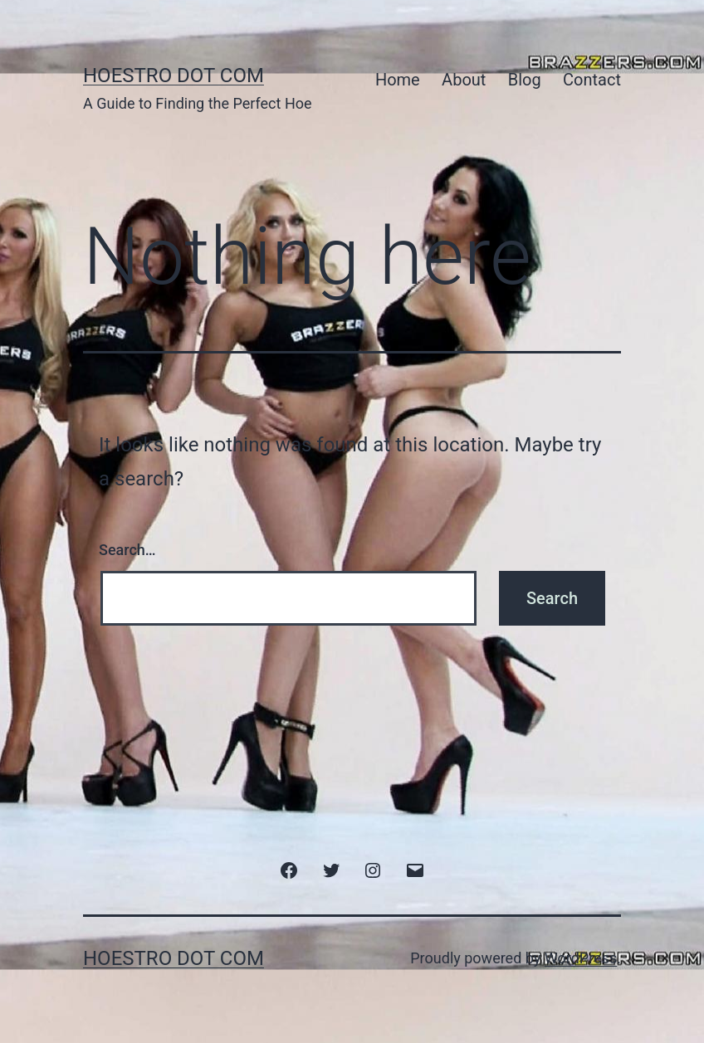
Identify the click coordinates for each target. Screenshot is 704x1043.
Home (397, 80)
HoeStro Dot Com (173, 75)
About (464, 80)
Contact (592, 80)
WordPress (581, 958)
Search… (127, 549)
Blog (524, 80)
